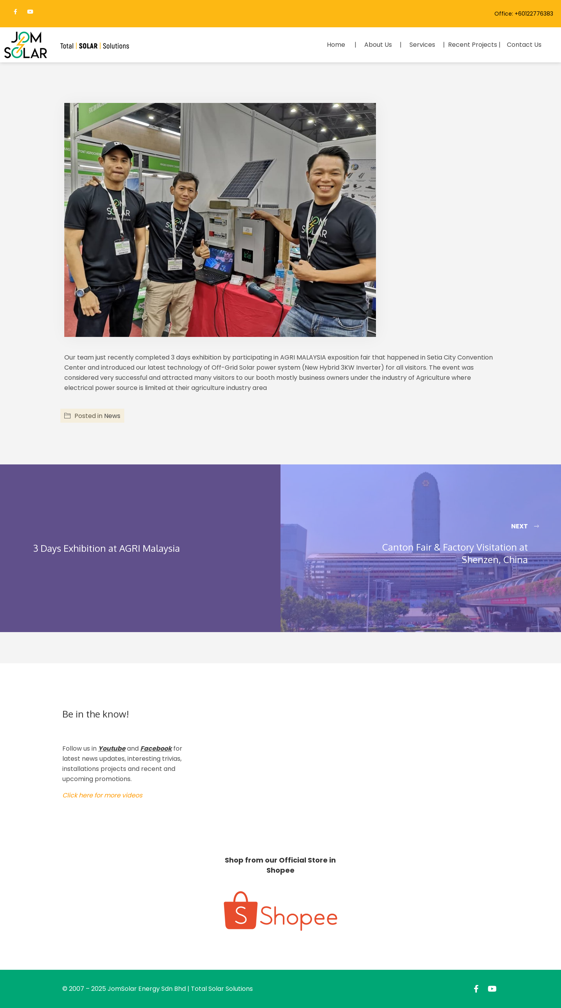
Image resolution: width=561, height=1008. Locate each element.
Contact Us (524, 44)
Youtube (111, 748)
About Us (378, 44)
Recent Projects (472, 44)
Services (422, 44)
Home (336, 44)
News (112, 415)
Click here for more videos (102, 795)
